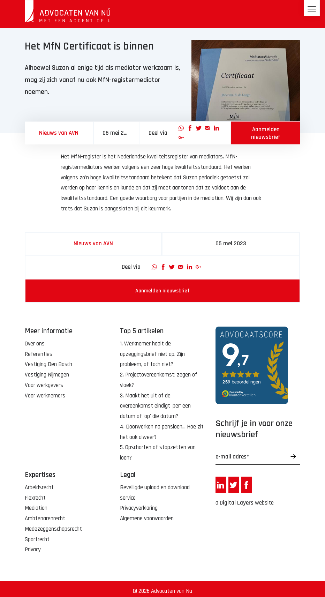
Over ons (35, 344)
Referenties (38, 354)
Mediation (36, 508)
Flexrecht (35, 498)
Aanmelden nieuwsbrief (265, 133)
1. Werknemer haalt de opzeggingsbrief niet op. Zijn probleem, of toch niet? (152, 354)
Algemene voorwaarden (147, 518)
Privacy (33, 549)
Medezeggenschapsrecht (53, 529)
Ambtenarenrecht (45, 518)
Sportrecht (37, 539)
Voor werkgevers (44, 385)
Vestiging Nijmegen (47, 375)
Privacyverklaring (139, 508)
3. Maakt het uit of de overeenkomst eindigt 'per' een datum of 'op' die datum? (155, 406)
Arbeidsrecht (39, 487)
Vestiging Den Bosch (48, 364)
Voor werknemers (45, 396)
